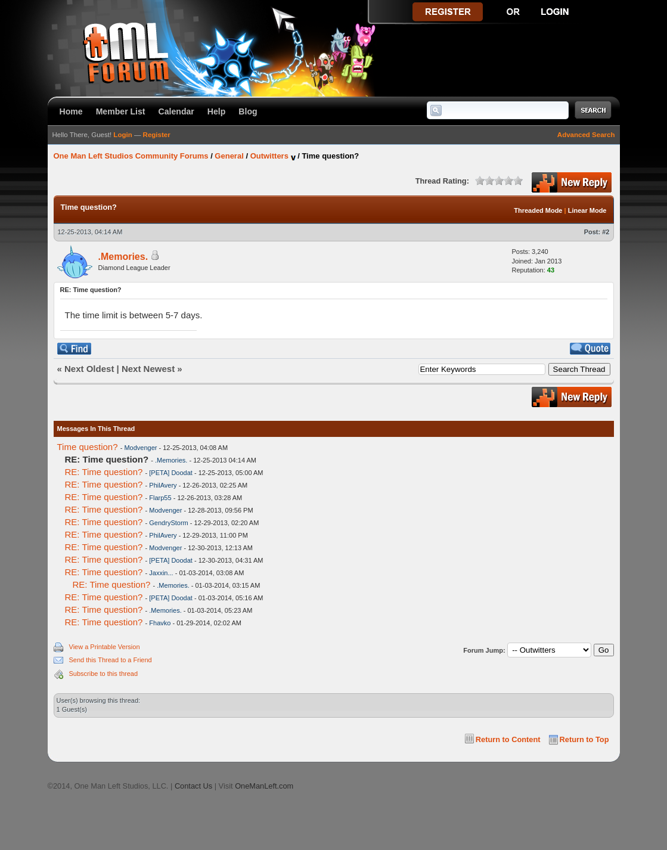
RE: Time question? (104, 472)
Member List (120, 111)
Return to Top (584, 739)
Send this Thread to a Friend (110, 659)
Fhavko (159, 622)
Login (122, 134)
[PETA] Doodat (171, 472)
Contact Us (193, 785)
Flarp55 (160, 497)
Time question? (87, 447)
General (229, 155)
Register (156, 134)
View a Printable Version (104, 646)
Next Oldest (89, 369)
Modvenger (140, 447)
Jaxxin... (161, 572)
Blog (247, 111)
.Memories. (123, 257)
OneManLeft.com (264, 785)
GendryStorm (168, 522)
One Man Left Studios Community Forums (131, 155)
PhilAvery (162, 485)
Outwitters (269, 155)
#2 (605, 231)
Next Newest (148, 369)
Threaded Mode (538, 210)
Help (216, 111)
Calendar (176, 111)
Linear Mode (587, 210)
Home (71, 111)
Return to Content (508, 739)
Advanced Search (586, 134)
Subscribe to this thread (103, 673)
